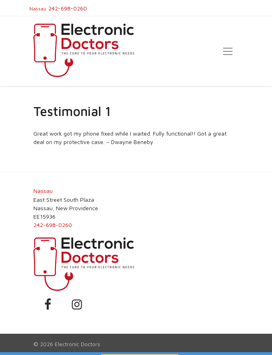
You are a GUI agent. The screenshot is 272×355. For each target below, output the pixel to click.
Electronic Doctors (77, 344)
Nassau (37, 9)
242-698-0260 (67, 8)
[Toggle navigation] (228, 51)
